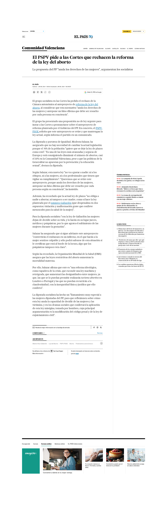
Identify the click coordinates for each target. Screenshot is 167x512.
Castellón (115, 48)
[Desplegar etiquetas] (101, 343)
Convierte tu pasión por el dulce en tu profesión (114, 465)
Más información (38, 353)
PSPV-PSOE (64, 343)
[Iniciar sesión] (138, 31)
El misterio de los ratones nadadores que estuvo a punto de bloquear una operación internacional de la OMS (130, 251)
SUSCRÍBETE (126, 31)
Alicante (107, 48)
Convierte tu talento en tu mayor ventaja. (57, 473)
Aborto (71, 343)
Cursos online (46, 444)
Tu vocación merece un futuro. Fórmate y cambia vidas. (93, 465)
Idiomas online (60, 444)
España (85, 48)
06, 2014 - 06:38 (44, 86)
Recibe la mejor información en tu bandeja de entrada (52, 327)
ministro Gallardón (61, 202)
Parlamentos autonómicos (84, 343)
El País (35, 84)
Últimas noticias (140, 48)
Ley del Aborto (53, 343)
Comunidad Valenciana (43, 48)
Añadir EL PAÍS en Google (94, 92)
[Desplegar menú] (23, 36)
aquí (77, 353)
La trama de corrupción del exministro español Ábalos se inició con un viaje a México (130, 197)
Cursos (35, 444)
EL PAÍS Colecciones (75, 444)
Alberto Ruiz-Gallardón (39, 343)
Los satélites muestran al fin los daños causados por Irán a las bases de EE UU (131, 265)
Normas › (100, 333)
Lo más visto (121, 224)
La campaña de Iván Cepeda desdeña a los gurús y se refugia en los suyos (131, 181)
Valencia (122, 48)
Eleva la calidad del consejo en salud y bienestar (135, 465)
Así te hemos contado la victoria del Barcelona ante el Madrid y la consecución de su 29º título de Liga (130, 258)
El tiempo (130, 48)
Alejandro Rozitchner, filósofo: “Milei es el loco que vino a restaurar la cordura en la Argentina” (130, 189)
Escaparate (26, 444)
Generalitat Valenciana (96, 48)
